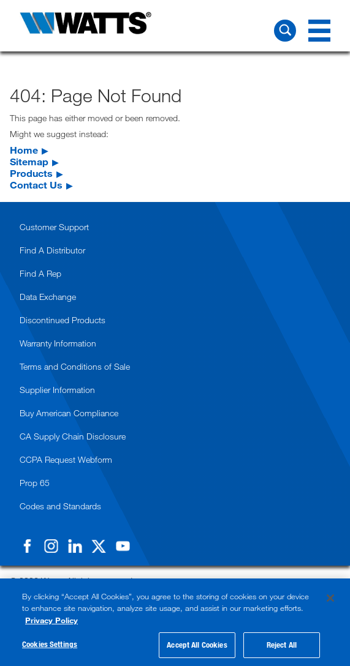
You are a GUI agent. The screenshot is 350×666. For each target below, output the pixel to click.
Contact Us (36, 184)
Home (24, 149)
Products (31, 173)
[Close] (330, 598)
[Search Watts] (285, 31)
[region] (175, 622)
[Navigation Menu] (319, 31)
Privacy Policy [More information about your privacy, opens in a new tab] (51, 620)
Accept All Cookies (197, 644)
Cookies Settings (49, 644)
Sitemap (29, 161)
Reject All (282, 644)
